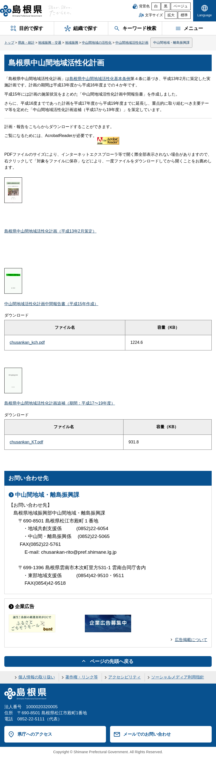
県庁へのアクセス (35, 734)
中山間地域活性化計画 (131, 42)
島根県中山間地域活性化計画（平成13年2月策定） (50, 231)
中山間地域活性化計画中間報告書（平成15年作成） (51, 304)
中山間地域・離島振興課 (171, 42)
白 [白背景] (156, 6)
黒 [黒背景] (165, 6)
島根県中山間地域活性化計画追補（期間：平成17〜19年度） (59, 403)
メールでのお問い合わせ (147, 734)
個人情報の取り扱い (36, 677)
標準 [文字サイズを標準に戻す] (184, 15)
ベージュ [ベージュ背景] (181, 6)
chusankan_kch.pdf (27, 342)
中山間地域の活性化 (97, 42)
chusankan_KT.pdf (26, 442)
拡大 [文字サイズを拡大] (171, 15)
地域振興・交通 (49, 42)
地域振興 (71, 42)
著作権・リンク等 (81, 677)
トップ (9, 42)
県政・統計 (26, 42)
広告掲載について (191, 640)
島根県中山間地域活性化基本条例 (99, 78)
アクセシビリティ (124, 677)
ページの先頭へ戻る (111, 661)
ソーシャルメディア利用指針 (177, 677)
